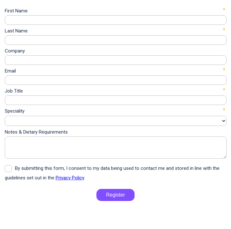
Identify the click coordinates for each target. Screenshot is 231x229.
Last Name (16, 31)
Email (10, 71)
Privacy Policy (70, 178)
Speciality (14, 111)
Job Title (14, 91)
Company (15, 51)
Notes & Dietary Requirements (36, 132)
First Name (16, 11)
